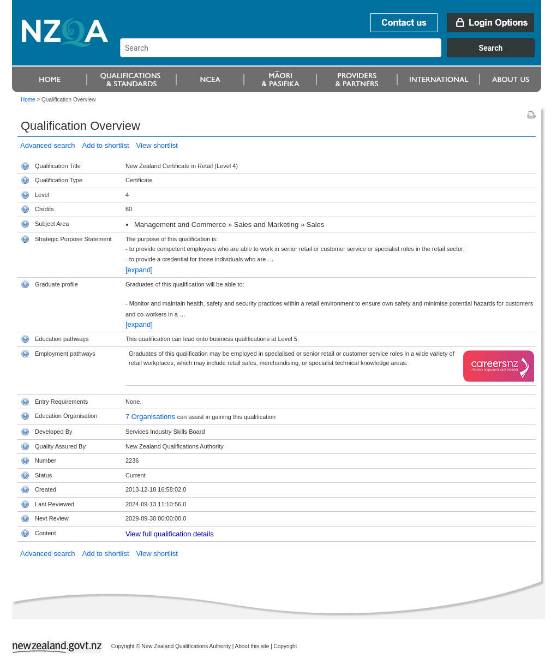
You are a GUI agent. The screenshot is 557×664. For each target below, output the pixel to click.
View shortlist (157, 145)
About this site (252, 646)
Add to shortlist (105, 145)
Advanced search (47, 145)
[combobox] (332, 54)
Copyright (285, 646)
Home (28, 100)
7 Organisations (151, 416)
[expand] (139, 270)
